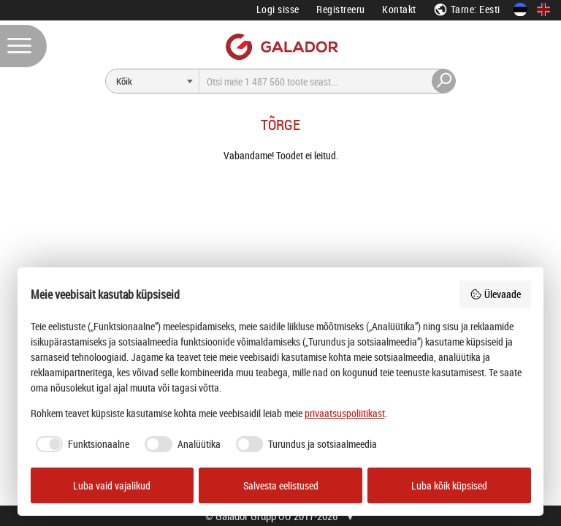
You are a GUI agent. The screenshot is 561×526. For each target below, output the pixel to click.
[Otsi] (152, 81)
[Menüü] (23, 46)
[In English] (543, 9)
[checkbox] (80, 444)
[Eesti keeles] (520, 9)
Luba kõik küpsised (449, 485)
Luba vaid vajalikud (111, 485)
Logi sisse (277, 9)
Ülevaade (495, 294)
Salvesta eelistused (280, 485)
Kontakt (399, 9)
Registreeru (340, 9)
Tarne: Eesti (466, 9)
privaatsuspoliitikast (345, 413)
